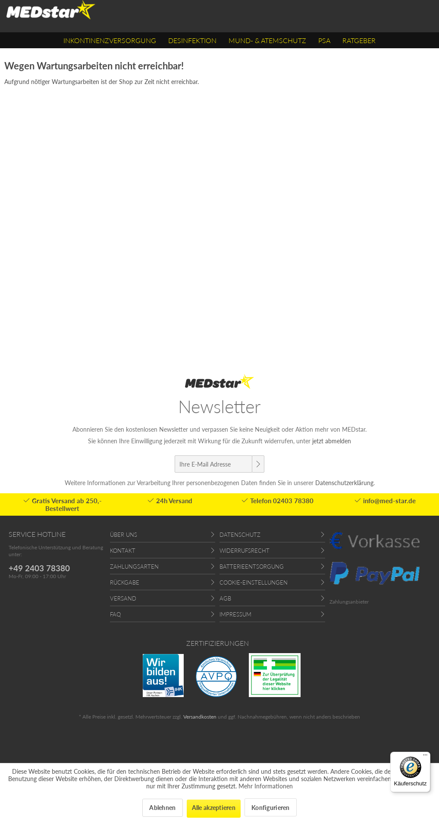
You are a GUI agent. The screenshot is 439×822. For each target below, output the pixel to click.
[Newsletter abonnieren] (258, 464)
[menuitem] (109, 40)
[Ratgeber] (359, 40)
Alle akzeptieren (213, 807)
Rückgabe (124, 582)
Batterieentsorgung (252, 566)
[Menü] (425, 757)
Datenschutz (240, 534)
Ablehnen (162, 807)
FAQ (115, 614)
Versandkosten (199, 716)
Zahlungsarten (134, 566)
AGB (225, 598)
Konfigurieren (270, 807)
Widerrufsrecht (245, 550)
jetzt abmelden (331, 441)
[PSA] (324, 40)
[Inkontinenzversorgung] (109, 40)
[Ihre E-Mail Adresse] (213, 464)
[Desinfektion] (192, 40)
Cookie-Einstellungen (254, 582)
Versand (123, 598)
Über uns (123, 534)
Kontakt (122, 550)
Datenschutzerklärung (344, 482)
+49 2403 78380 (39, 568)
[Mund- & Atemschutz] (267, 40)
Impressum (235, 614)
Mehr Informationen (265, 786)
